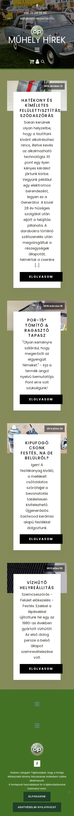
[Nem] (69, 792)
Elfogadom (37, 796)
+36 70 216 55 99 (35, 13)
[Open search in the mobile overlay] (43, 61)
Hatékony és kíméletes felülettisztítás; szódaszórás (41, 108)
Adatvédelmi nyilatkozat (37, 807)
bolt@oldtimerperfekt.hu (37, 18)
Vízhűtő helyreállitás (37, 585)
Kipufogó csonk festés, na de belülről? (37, 450)
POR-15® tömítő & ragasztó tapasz (36, 327)
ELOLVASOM (41, 277)
